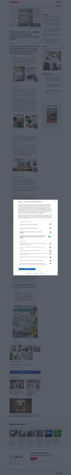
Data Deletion (28, 273)
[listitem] (35, 221)
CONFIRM (27, 269)
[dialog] (35, 237)
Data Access (35, 273)
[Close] (55, 202)
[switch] (49, 224)
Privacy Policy (42, 273)
